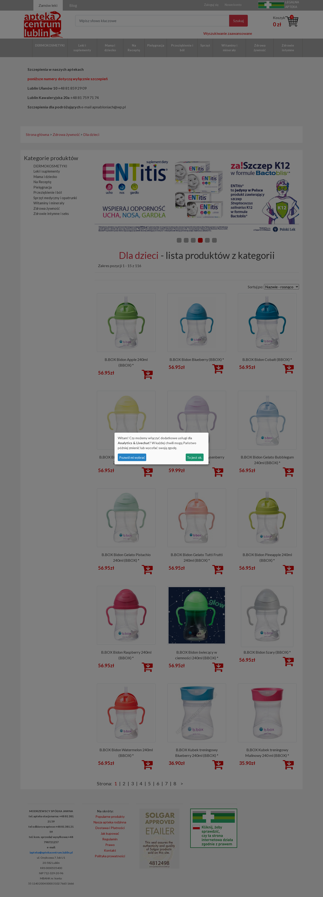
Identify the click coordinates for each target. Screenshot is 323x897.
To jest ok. (194, 457)
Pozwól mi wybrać (132, 457)
